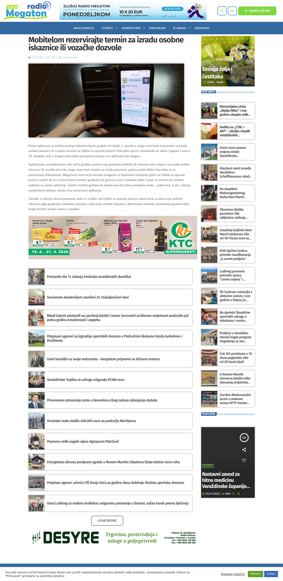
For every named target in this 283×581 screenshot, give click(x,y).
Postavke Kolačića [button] (233, 574)
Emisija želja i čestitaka (221, 72)
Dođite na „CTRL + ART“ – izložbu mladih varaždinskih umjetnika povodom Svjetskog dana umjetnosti (235, 135)
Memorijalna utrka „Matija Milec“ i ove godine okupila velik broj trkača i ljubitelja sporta (234, 114)
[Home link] (27, 11)
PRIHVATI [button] (255, 574)
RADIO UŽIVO (257, 11)
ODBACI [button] (271, 574)
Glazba (208, 59)
